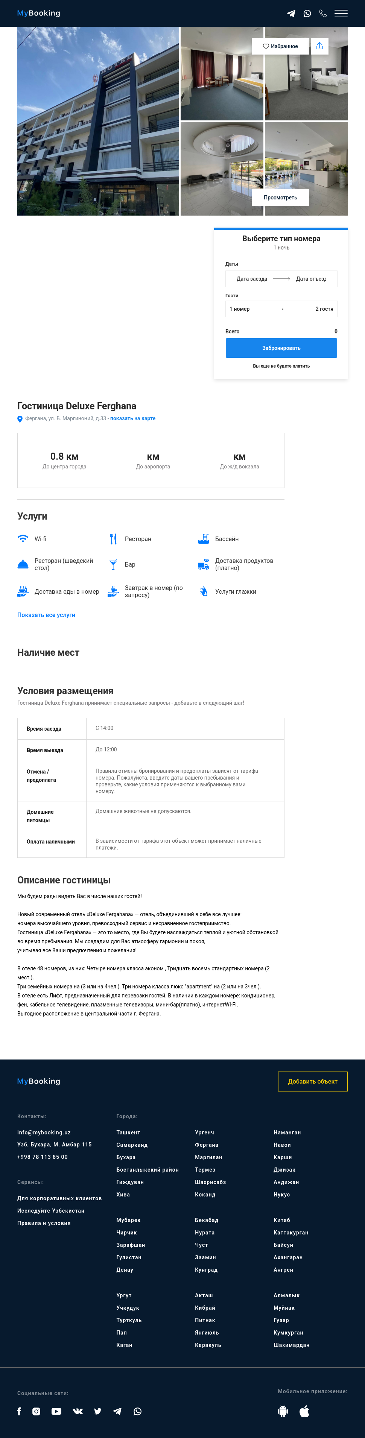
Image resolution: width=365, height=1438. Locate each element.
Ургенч (204, 1132)
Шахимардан (292, 1345)
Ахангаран (288, 1257)
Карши (283, 1157)
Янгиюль (207, 1333)
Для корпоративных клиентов (59, 1198)
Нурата (205, 1233)
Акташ (204, 1295)
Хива (123, 1195)
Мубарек (128, 1220)
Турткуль (129, 1320)
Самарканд (132, 1145)
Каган (124, 1345)
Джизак (285, 1170)
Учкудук (127, 1308)
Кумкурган (288, 1333)
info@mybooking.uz (44, 1132)
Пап (121, 1333)
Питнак (205, 1320)
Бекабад (207, 1220)
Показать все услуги (46, 615)
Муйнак (284, 1308)
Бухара (126, 1157)
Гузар (281, 1320)
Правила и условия (44, 1223)
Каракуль (208, 1345)
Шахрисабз (210, 1182)
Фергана (207, 1145)
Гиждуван (130, 1182)
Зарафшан (130, 1245)
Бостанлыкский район (147, 1170)
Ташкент (128, 1132)
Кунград (206, 1270)
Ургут (124, 1295)
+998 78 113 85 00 (42, 1157)
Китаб (282, 1220)
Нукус (282, 1195)
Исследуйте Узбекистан (51, 1211)
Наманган (287, 1132)
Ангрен (283, 1270)
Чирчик (126, 1233)
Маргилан (208, 1157)
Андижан (286, 1182)
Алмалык (287, 1295)
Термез (205, 1170)
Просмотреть (280, 198)
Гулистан (128, 1257)
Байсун (283, 1245)
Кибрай (205, 1308)
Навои (282, 1145)
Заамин (205, 1257)
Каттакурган (291, 1233)
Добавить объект (313, 1081)
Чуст (201, 1245)
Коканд (205, 1195)
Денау (124, 1270)
